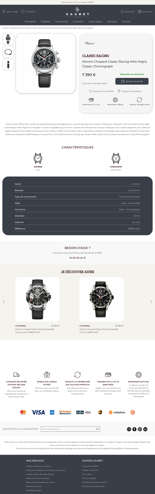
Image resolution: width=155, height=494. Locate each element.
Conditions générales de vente (94, 483)
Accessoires (61, 22)
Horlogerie (30, 22)
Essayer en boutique (129, 92)
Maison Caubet (92, 461)
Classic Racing (38, 29)
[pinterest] (140, 431)
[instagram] (129, 431)
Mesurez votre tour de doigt (37, 479)
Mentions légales (89, 479)
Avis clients (86, 475)
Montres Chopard (25, 29)
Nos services (35, 461)
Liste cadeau (95, 22)
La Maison (78, 22)
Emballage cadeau (33, 491)
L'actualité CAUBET (90, 467)
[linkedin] (145, 431)
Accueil (5, 29)
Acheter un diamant (90, 471)
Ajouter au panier (132, 82)
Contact (126, 22)
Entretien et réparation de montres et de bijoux (45, 471)
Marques (112, 22)
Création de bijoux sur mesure (38, 467)
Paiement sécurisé (33, 487)
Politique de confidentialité (93, 487)
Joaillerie (45, 22)
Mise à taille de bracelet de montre (40, 483)
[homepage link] (77, 13)
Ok (97, 430)
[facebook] (134, 431)
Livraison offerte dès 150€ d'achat (40, 475)
